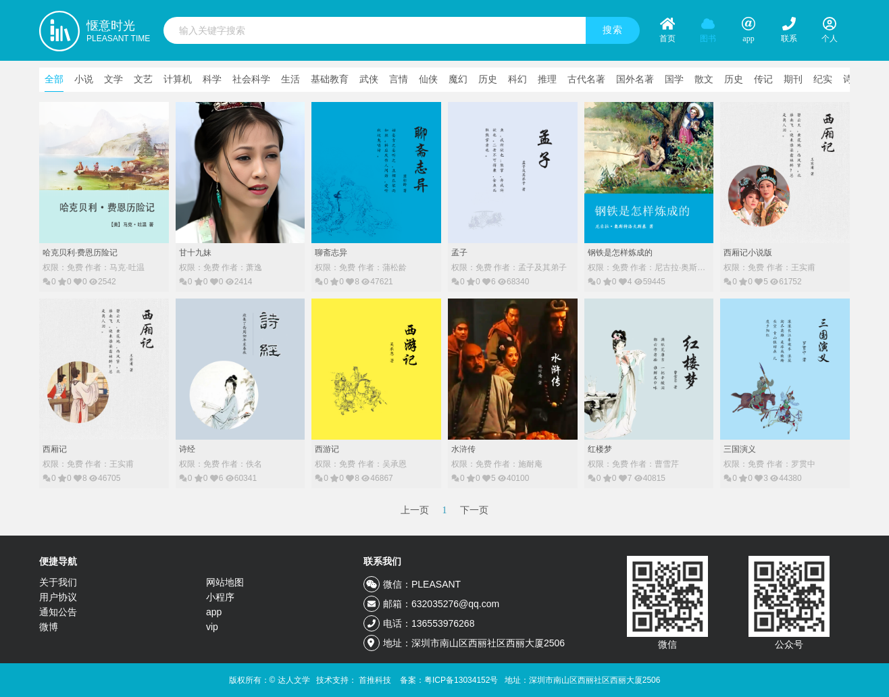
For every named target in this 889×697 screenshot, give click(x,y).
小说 (83, 79)
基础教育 (330, 79)
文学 (113, 79)
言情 (398, 79)
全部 (54, 79)
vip (212, 626)
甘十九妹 (195, 252)
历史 (487, 79)
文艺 (143, 79)
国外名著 (635, 79)
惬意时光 (118, 32)
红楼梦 (600, 449)
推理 (547, 79)
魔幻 (458, 79)
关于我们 (58, 582)
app (214, 611)
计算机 (177, 79)
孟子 (459, 252)
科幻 (517, 79)
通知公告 (58, 611)
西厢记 (55, 449)
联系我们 (382, 561)
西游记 (327, 449)
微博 (48, 626)
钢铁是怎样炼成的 (620, 252)
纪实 (822, 79)
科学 (212, 79)
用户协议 (58, 597)
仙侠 (428, 79)
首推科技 (375, 680)
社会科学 (251, 79)
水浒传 (463, 449)
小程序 (220, 597)
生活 (290, 79)
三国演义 (739, 449)
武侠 (368, 79)
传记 (763, 79)
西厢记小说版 (747, 252)
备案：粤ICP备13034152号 (449, 680)
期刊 (793, 79)
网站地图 (225, 582)
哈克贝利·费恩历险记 (80, 252)
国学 (674, 79)
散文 (703, 79)
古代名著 (586, 79)
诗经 (187, 449)
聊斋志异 (331, 252)
